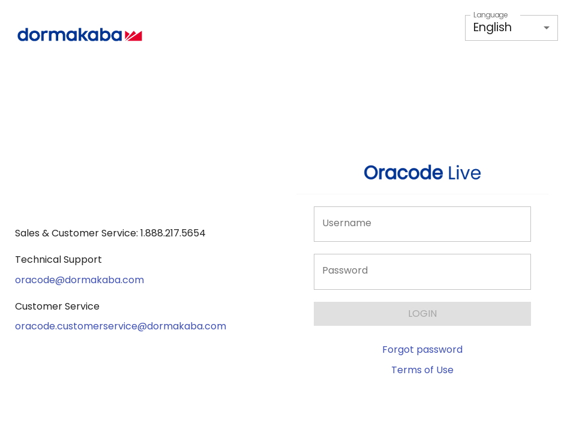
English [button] (492, 27)
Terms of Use (422, 370)
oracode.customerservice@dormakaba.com (120, 326)
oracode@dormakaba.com (79, 280)
